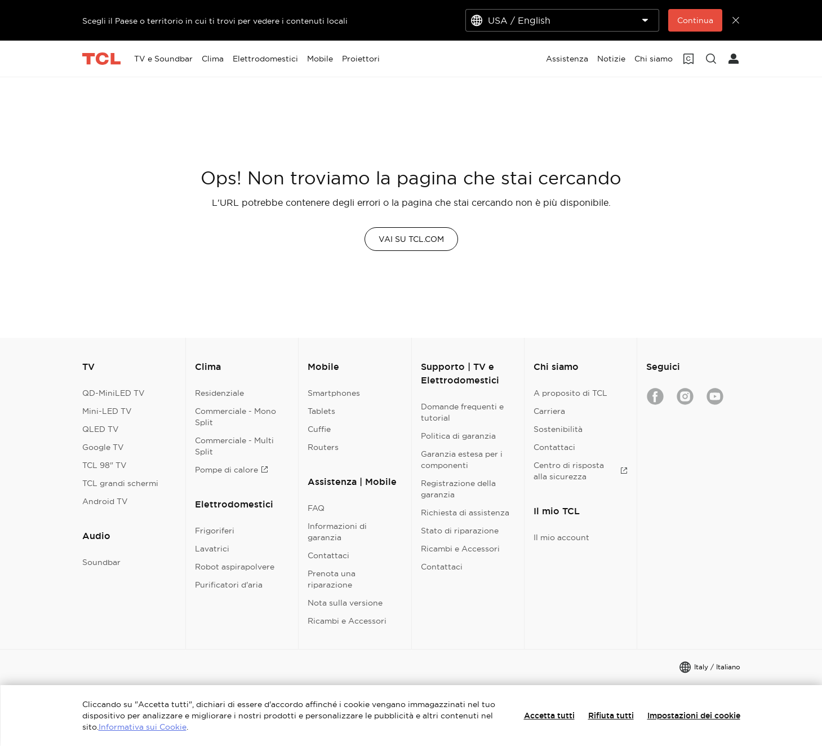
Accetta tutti (549, 715)
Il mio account (561, 537)
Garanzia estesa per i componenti (462, 459)
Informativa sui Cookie (142, 727)
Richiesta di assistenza (465, 512)
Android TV (105, 501)
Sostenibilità (558, 429)
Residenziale (219, 393)
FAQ (316, 508)
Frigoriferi (214, 531)
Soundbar (101, 562)
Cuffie (319, 429)
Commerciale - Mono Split (235, 416)
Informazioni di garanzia (337, 531)
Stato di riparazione (460, 531)
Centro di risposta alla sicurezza (581, 471)
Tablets (321, 411)
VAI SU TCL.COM (411, 239)
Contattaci (328, 555)
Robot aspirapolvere (234, 567)
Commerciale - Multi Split (234, 446)
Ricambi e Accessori (347, 621)
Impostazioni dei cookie (693, 715)
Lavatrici (212, 549)
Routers (323, 447)
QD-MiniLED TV (113, 393)
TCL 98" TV (104, 465)
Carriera (549, 411)
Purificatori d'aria (229, 585)
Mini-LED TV (107, 411)
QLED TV (100, 429)
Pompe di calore (231, 470)
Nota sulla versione (345, 603)
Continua (695, 20)
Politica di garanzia (458, 436)
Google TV (103, 447)
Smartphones (334, 393)
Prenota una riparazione (332, 579)
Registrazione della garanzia (458, 489)
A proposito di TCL (570, 393)
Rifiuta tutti (611, 715)
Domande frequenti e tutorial (462, 412)
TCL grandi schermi (120, 483)
